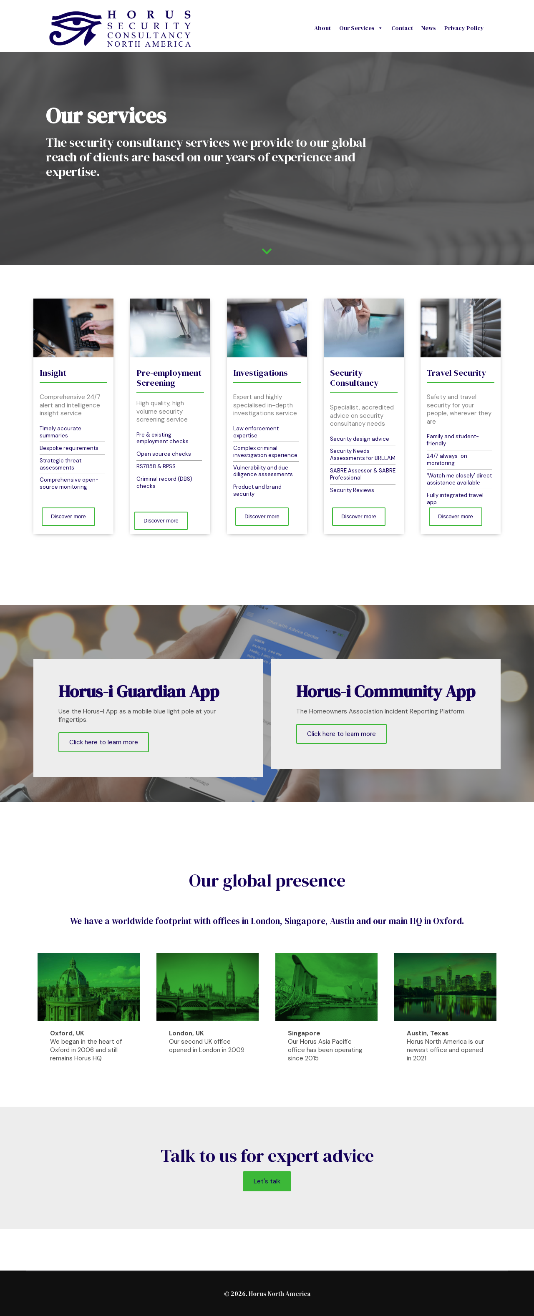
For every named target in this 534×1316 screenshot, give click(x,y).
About (322, 28)
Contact (402, 28)
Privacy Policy (464, 28)
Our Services (361, 28)
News (428, 28)
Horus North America (279, 1293)
